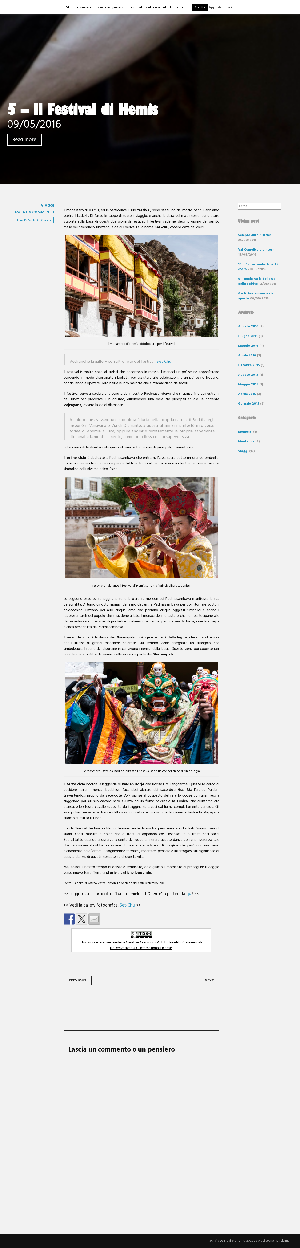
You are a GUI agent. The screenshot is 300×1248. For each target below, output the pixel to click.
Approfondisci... (221, 7)
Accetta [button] (200, 7)
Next (209, 980)
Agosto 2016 (248, 326)
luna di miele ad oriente (34, 220)
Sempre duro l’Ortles (255, 235)
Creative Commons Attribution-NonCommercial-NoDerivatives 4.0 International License (156, 945)
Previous (77, 980)
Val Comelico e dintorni (256, 249)
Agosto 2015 (248, 375)
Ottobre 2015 (249, 365)
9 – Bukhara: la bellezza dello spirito (257, 281)
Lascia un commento (33, 212)
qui (189, 894)
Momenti (245, 432)
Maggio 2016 (248, 346)
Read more (24, 140)
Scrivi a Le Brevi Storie (224, 1241)
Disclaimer (283, 1241)
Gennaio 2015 (248, 404)
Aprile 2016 (247, 355)
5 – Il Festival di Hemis (82, 109)
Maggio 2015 (248, 384)
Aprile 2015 (247, 394)
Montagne (246, 441)
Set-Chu (163, 361)
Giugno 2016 (248, 336)
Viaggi (47, 206)
